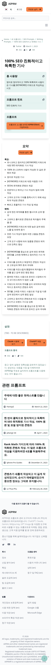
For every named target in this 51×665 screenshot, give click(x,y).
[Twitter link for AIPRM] (3, 544)
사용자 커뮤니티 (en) (37, 562)
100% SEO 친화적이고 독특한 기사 (27, 41)
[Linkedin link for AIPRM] (15, 544)
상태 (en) (32, 567)
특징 (4, 567)
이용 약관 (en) (8, 612)
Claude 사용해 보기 (15, 342)
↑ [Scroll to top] (44, 658)
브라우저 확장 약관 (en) (12, 617)
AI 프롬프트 (16, 39)
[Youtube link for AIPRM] (9, 544)
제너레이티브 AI (9, 572)
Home (6, 39)
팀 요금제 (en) (8, 582)
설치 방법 (32, 602)
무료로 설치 (34, 9)
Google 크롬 (33, 607)
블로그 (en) (7, 588)
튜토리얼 (32, 557)
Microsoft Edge (35, 612)
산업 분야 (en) (8, 562)
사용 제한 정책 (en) (10, 607)
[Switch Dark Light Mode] (11, 9)
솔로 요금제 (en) (9, 577)
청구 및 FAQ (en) (35, 572)
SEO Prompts (29, 39)
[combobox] (25, 18)
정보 (4, 557)
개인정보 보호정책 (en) (12, 602)
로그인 (19, 9)
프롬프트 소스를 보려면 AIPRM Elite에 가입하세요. (26, 125)
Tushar (18, 46)
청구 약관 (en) (8, 622)
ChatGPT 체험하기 (37, 342)
